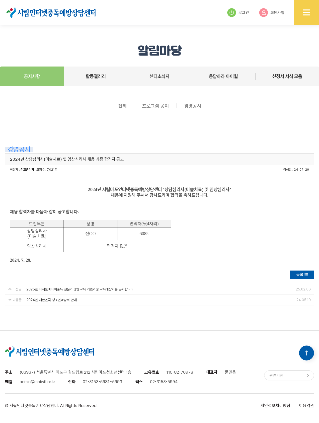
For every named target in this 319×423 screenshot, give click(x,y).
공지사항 (32, 76)
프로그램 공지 (155, 106)
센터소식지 (159, 76)
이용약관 (306, 405)
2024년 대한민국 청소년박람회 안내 (51, 300)
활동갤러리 (96, 76)
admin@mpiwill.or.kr (37, 381)
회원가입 (271, 12)
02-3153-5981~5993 (102, 381)
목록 (299, 274)
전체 (122, 106)
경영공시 (192, 106)
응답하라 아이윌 (223, 76)
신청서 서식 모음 (287, 76)
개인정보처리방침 (275, 405)
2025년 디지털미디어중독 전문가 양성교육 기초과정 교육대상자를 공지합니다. (80, 289)
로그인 (238, 12)
